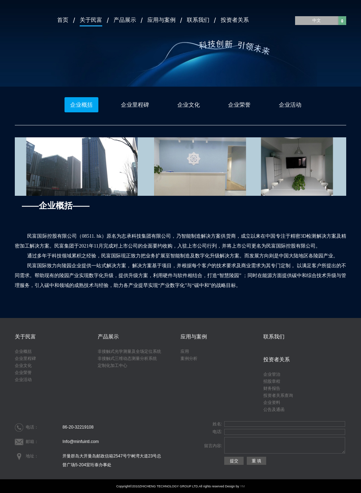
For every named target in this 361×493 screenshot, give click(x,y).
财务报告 (271, 388)
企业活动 (290, 105)
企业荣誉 (239, 105)
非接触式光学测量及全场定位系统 (129, 351)
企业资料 (271, 402)
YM (242, 486)
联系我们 (198, 20)
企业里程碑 (135, 105)
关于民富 (91, 20)
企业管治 (271, 374)
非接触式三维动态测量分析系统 (127, 358)
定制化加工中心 (112, 365)
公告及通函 (273, 409)
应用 (184, 351)
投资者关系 (235, 20)
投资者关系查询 (278, 395)
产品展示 (125, 20)
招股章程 (271, 381)
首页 (62, 20)
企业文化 (188, 105)
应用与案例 (161, 20)
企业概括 (81, 105)
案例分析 (188, 358)
